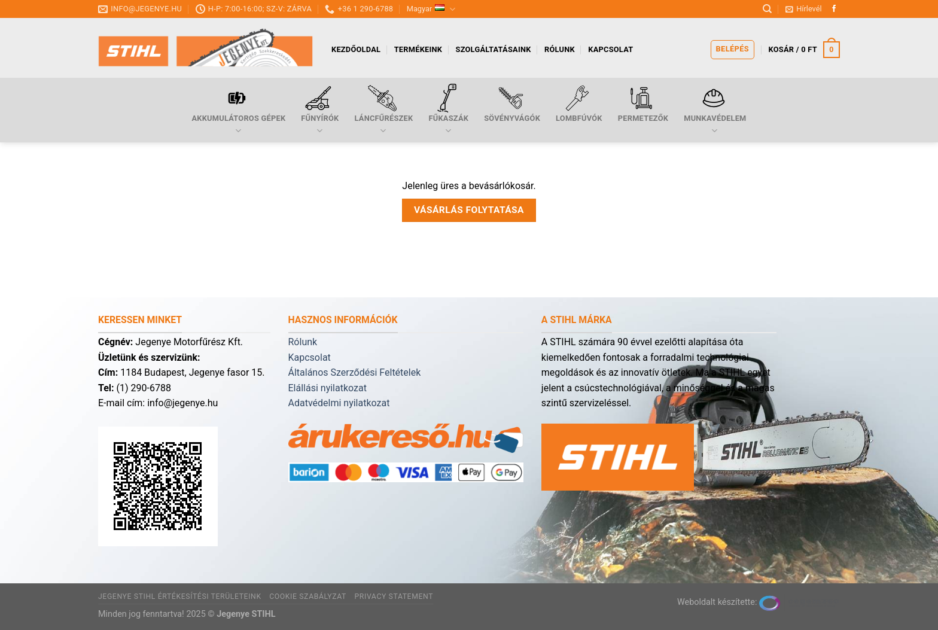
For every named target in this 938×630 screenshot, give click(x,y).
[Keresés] (767, 9)
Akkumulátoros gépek (238, 110)
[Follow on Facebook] (834, 9)
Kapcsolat (610, 49)
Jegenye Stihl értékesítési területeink (179, 596)
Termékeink (418, 49)
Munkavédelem (715, 110)
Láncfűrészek (383, 110)
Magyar (431, 9)
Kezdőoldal (355, 49)
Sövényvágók (512, 103)
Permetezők (643, 103)
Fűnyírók (320, 110)
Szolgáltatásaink (493, 49)
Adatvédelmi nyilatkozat (339, 403)
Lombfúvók (579, 103)
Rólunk (559, 49)
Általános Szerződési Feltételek (354, 372)
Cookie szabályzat (307, 596)
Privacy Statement (393, 596)
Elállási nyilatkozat (327, 388)
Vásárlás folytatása (469, 210)
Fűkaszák (448, 110)
